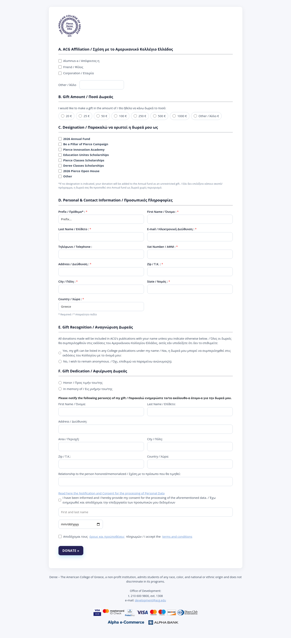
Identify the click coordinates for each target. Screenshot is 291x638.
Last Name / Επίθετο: (161, 404)
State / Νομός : (157, 281)
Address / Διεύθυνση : (73, 264)
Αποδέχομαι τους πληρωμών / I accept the (125, 536)
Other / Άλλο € (206, 116)
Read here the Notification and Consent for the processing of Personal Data (111, 493)
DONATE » (70, 550)
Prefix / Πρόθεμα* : (71, 212)
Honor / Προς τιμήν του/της (80, 382)
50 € (101, 116)
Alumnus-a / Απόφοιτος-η (78, 61)
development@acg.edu (150, 600)
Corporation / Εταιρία (76, 73)
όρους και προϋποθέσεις (107, 536)
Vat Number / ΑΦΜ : (161, 247)
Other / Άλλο (91, 84)
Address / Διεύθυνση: (72, 421)
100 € (120, 116)
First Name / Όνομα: (72, 404)
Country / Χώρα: (158, 456)
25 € (84, 116)
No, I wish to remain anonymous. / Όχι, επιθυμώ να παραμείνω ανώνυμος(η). (115, 361)
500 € (159, 116)
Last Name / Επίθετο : (73, 229)
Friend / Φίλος (70, 67)
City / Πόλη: (155, 439)
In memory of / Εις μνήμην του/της (85, 389)
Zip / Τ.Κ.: (64, 456)
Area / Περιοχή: (68, 439)
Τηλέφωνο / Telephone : (75, 247)
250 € (140, 116)
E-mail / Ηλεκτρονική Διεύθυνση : (170, 229)
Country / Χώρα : (70, 299)
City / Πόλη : (66, 281)
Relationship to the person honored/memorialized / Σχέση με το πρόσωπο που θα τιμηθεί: (119, 474)
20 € (66, 116)
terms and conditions (177, 536)
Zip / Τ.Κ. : (154, 264)
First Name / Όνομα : (161, 212)
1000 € (179, 116)
